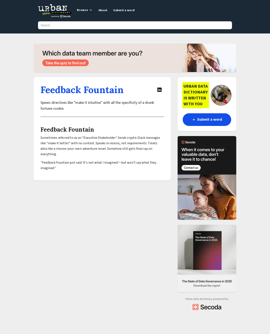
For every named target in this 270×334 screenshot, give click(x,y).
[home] (54, 11)
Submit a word (124, 10)
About (103, 10)
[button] (84, 10)
